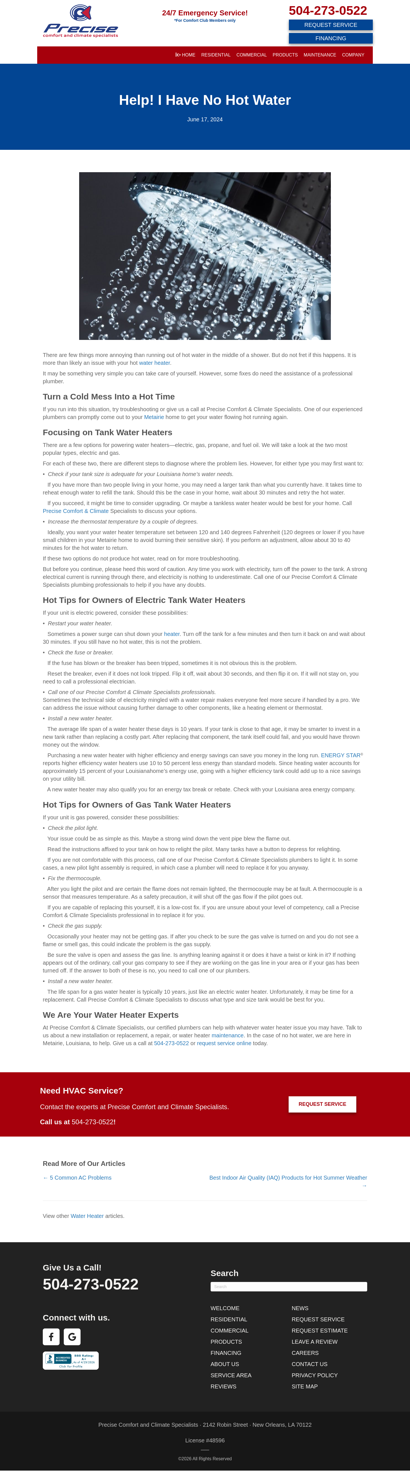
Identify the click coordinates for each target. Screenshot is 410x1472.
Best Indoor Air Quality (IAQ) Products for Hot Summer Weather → (288, 1182)
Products (285, 55)
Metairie (155, 417)
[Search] (289, 1286)
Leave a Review (315, 1342)
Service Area (231, 1375)
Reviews (223, 1386)
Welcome (225, 1308)
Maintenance (320, 55)
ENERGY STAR (341, 755)
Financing (226, 1353)
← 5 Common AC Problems (77, 1178)
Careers (305, 1353)
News (300, 1308)
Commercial (252, 55)
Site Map (305, 1386)
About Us (225, 1364)
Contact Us (309, 1364)
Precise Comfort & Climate (76, 511)
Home (185, 55)
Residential (216, 55)
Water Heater (87, 1216)
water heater (154, 363)
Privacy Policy (315, 1375)
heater (172, 634)
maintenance (228, 1035)
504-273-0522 (328, 10)
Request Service (318, 1319)
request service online (224, 1043)
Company (353, 55)
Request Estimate (320, 1330)
